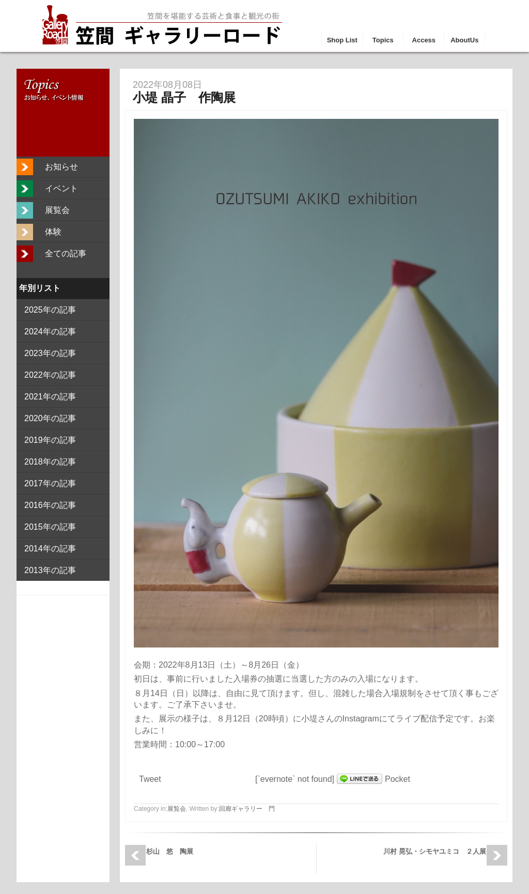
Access (424, 40)
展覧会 (176, 808)
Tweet (150, 779)
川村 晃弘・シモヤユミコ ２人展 (434, 851)
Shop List (342, 40)
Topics (383, 40)
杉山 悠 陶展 (169, 851)
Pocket (397, 779)
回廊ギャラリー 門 (247, 808)
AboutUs (464, 40)
